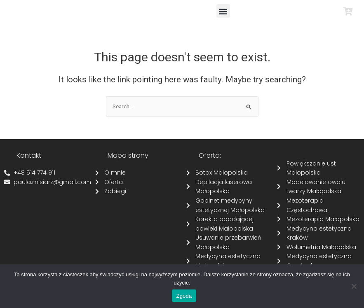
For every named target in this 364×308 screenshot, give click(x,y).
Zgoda (184, 296)
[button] (223, 11)
